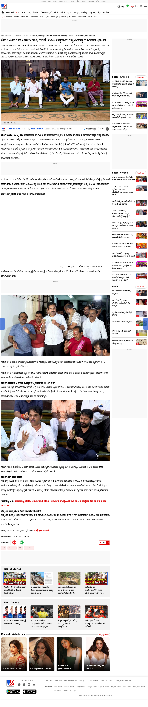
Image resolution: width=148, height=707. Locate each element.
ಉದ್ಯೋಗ (106, 12)
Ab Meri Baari (92, 17)
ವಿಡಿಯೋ (8, 17)
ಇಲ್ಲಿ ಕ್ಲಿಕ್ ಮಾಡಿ (41, 531)
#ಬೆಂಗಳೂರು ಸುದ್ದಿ (37, 17)
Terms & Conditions (107, 680)
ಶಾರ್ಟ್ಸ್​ (16, 17)
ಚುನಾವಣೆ (24, 17)
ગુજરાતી (66, 1)
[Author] (3, 129)
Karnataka (17, 35)
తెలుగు (55, 1)
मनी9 (97, 1)
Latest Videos (120, 173)
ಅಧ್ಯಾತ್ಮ (76, 12)
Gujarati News (104, 686)
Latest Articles (120, 77)
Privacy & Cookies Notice (88, 680)
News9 (44, 1)
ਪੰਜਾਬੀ (78, 1)
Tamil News (126, 686)
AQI (122, 6)
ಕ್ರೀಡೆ (47, 17)
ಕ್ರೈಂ (99, 12)
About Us (58, 680)
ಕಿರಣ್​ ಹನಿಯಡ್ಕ (14, 129)
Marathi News (69, 686)
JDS (20, 548)
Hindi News (58, 686)
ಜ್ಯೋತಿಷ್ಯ (92, 12)
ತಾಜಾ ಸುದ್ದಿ (10, 12)
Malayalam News (139, 686)
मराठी (61, 1)
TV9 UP (65, 690)
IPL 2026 (21, 12)
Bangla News (92, 686)
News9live (57, 690)
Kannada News (6, 35)
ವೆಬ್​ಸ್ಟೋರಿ (82, 17)
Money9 (73, 690)
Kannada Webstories (13, 634)
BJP (4, 548)
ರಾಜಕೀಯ (72, 17)
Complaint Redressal (123, 680)
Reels (115, 287)
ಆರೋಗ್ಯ (63, 17)
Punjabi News (116, 686)
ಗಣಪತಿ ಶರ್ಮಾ (37, 129)
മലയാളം (91, 1)
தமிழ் (84, 1)
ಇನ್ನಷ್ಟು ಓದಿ (104, 634)
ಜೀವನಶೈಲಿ (54, 17)
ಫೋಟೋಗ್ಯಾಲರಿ (46, 12)
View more (141, 77)
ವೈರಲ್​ (69, 12)
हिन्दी (49, 1)
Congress (12, 548)
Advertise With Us (70, 680)
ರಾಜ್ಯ (28, 12)
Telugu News (80, 686)
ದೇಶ (56, 12)
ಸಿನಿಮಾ (35, 12)
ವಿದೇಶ (62, 12)
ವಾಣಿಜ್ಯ (84, 12)
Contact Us (49, 680)
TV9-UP (103, 1)
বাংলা (73, 1)
